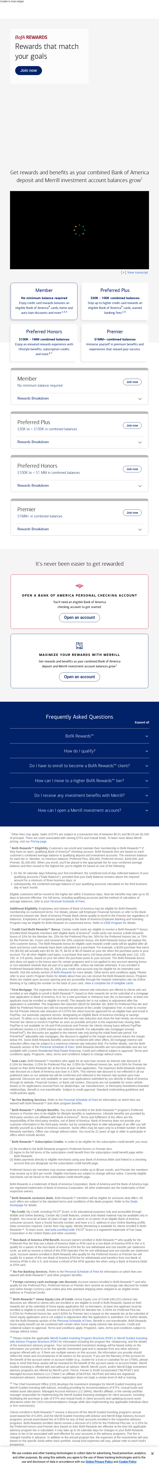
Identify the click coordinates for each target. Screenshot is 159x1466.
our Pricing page (36, 841)
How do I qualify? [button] (79, 751)
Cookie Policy (128, 1461)
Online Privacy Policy (99, 1461)
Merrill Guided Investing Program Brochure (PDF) (81, 1338)
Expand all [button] (142, 722)
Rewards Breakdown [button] (32, 400)
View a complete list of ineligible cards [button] (109, 983)
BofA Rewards (63, 972)
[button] (44, 301)
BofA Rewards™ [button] (79, 736)
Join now (26, 71)
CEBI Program (113, 922)
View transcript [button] (134, 272)
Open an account (77, 618)
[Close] (152, 1453)
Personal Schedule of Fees (67, 901)
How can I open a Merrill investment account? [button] (79, 810)
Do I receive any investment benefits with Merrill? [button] (79, 795)
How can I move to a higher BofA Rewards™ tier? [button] (79, 780)
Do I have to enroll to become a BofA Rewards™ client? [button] (80, 765)
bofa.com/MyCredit (62, 1229)
